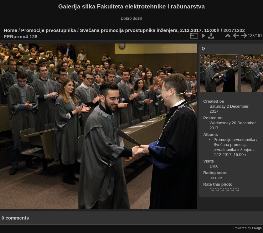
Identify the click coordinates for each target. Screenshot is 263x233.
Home (10, 30)
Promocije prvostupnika (48, 30)
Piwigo (257, 228)
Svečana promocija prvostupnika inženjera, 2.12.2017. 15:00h (149, 30)
